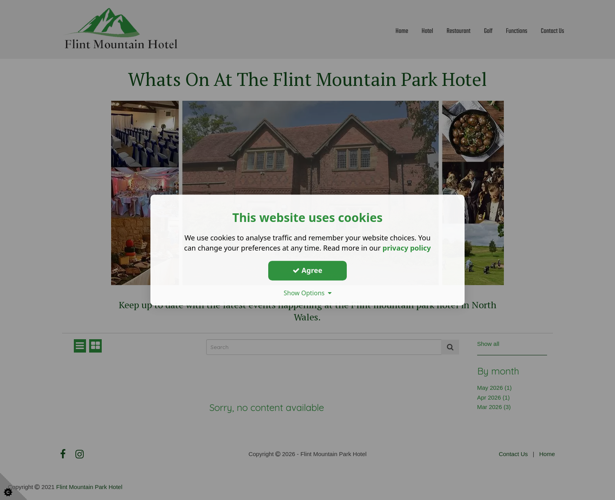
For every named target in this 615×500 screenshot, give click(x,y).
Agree (307, 270)
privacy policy (407, 248)
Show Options (307, 293)
